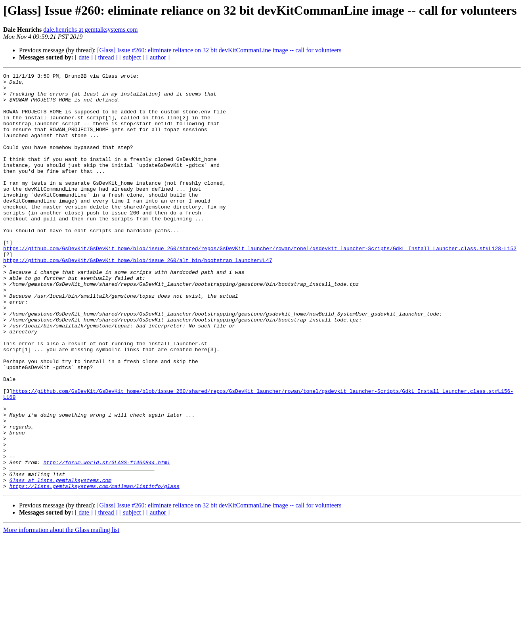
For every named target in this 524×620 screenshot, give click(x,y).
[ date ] (84, 57)
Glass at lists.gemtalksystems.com (60, 562)
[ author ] (158, 57)
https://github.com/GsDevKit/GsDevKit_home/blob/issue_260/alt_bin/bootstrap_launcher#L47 (137, 298)
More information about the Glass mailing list (61, 613)
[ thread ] (106, 57)
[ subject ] (132, 57)
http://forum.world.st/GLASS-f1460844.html (106, 540)
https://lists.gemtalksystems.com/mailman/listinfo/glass (95, 569)
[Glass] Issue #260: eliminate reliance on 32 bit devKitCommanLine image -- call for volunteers (219, 50)
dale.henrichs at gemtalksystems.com (90, 29)
